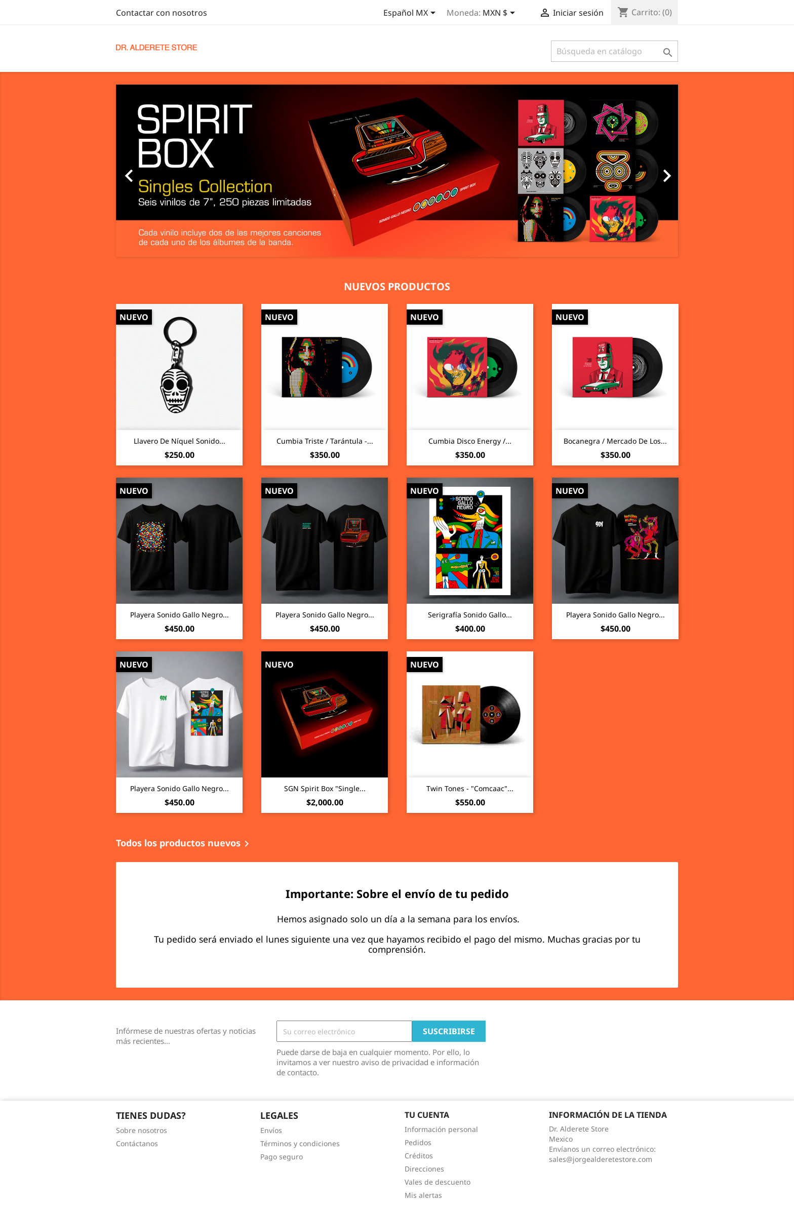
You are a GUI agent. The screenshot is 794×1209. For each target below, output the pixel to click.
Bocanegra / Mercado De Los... (615, 441)
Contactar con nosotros (161, 12)
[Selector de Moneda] (501, 14)
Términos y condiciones (300, 1143)
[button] (158, 171)
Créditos (419, 1155)
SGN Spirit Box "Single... (325, 788)
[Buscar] (614, 51)
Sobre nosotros (141, 1130)
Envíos (271, 1130)
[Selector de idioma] (411, 14)
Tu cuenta (427, 1114)
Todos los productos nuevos (184, 844)
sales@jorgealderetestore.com (600, 1159)
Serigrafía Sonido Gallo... (470, 614)
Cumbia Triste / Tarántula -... (324, 441)
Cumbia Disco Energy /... (469, 441)
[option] (397, 171)
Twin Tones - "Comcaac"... (469, 788)
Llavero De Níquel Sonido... (179, 441)
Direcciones (424, 1169)
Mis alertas (423, 1195)
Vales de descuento (437, 1182)
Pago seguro (281, 1156)
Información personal (441, 1129)
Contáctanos (137, 1143)
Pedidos (418, 1142)
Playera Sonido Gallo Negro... (179, 614)
